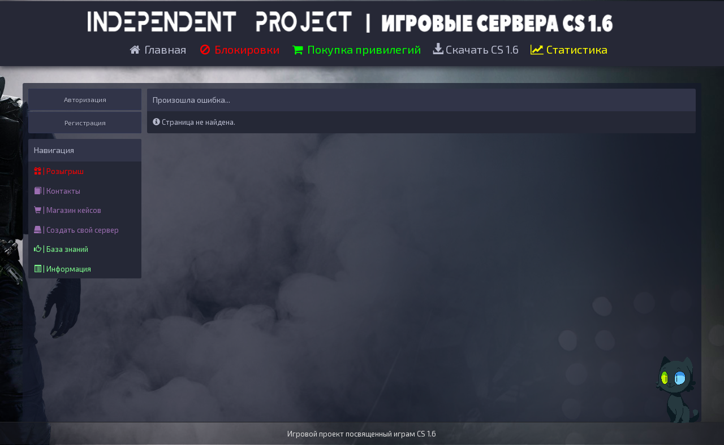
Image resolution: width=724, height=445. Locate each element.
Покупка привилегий (356, 49)
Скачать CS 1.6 (475, 49)
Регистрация (85, 122)
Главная (157, 49)
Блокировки (238, 49)
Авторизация (85, 99)
